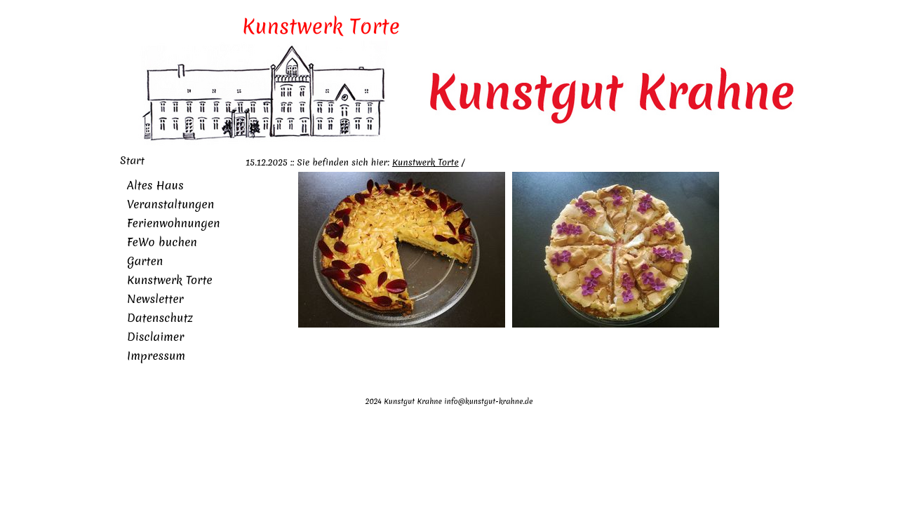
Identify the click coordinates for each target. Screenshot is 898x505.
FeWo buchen (162, 242)
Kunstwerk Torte (170, 280)
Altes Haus (155, 185)
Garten (145, 261)
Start (132, 161)
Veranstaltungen (170, 204)
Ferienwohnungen (173, 223)
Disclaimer (155, 336)
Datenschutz (160, 317)
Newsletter (155, 299)
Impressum (156, 355)
